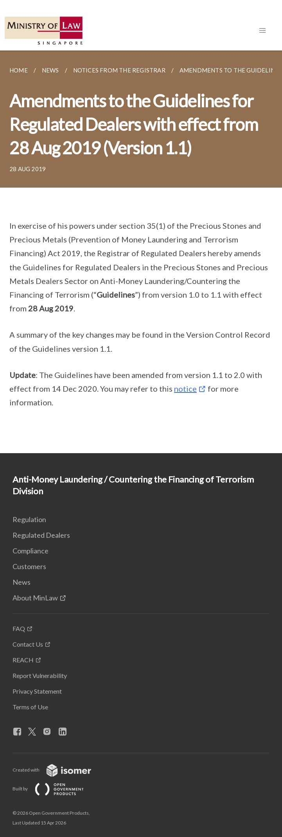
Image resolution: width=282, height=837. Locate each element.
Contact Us (28, 644)
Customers (29, 566)
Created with (58, 770)
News (22, 582)
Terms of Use (30, 706)
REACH (23, 659)
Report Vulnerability (40, 675)
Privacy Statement (37, 691)
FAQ (19, 628)
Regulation (29, 519)
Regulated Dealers (41, 535)
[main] (141, 252)
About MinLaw (35, 597)
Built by (54, 789)
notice (185, 388)
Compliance (30, 550)
